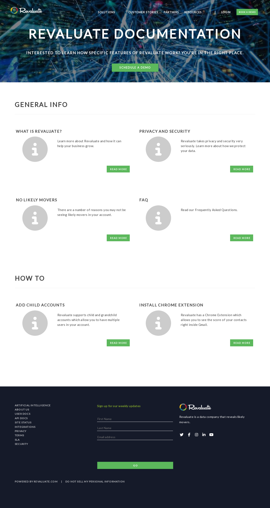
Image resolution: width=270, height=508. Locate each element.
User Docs (22, 413)
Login (225, 13)
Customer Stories (150, 13)
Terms (19, 435)
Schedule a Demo (135, 67)
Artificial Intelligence (33, 405)
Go (135, 465)
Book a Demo (246, 12)
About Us (22, 409)
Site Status (23, 422)
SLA (17, 439)
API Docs (21, 418)
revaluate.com (46, 481)
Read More (118, 169)
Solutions (121, 13)
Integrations (25, 426)
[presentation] (129, 451)
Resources (199, 13)
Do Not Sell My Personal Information (95, 481)
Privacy (20, 431)
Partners (178, 13)
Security (21, 444)
